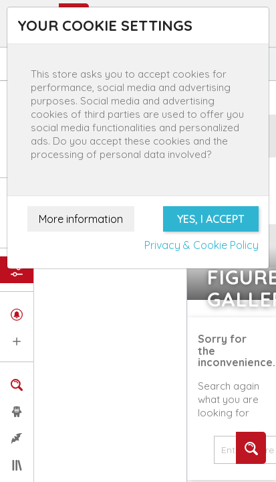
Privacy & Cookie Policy (201, 245)
